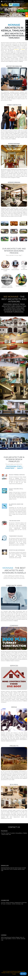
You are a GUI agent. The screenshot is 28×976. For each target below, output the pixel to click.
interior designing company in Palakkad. (14, 61)
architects (16, 49)
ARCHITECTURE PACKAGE (21, 7)
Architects (17, 538)
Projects (8, 971)
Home (4, 971)
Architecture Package (16, 971)
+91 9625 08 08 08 (19, 1)
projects (5, 46)
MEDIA (9, 8)
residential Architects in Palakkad (15, 57)
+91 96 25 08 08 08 (23, 10)
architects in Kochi (22, 60)
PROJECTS (14, 7)
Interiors (24, 538)
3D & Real (17, 972)
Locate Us (12, 972)
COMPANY (9, 7)
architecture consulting (8, 92)
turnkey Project (8, 133)
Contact (14, 974)
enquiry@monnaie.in (6, 1)
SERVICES (4, 7)
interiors (23, 49)
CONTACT (12, 8)
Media (7, 972)
